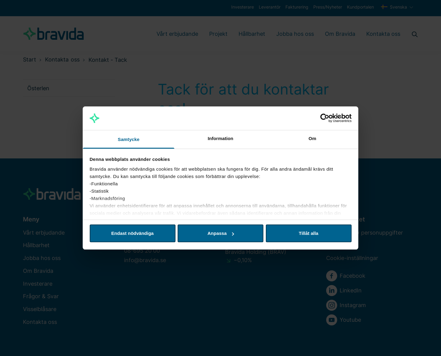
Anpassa (220, 233)
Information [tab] (220, 138)
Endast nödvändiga (132, 233)
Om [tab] (312, 138)
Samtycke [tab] (129, 139)
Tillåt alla (308, 233)
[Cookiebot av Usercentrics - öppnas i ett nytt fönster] (325, 118)
